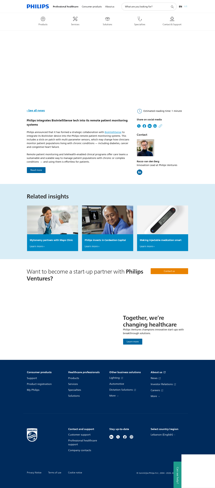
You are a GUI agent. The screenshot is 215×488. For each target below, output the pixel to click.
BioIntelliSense (113, 132)
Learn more (36, 246)
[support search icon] (172, 7)
